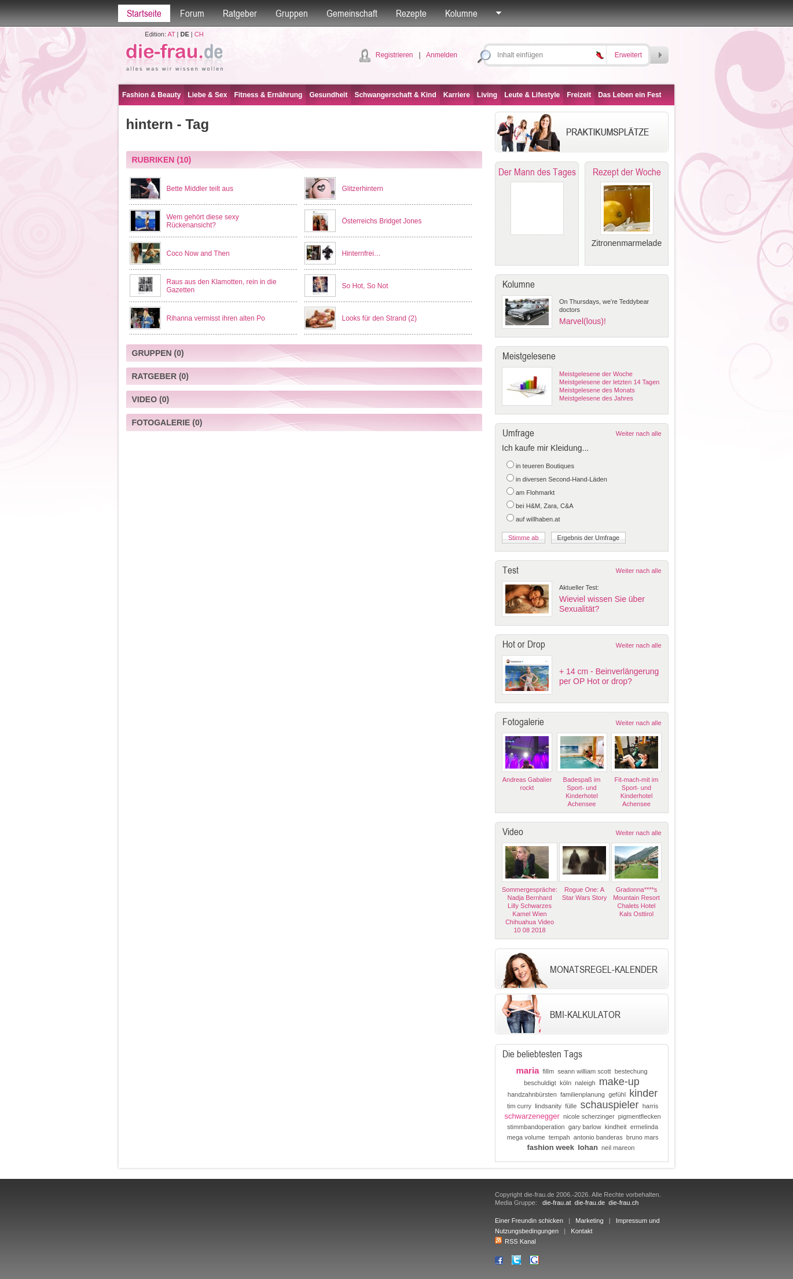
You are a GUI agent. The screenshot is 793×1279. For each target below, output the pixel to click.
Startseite (144, 13)
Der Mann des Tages (537, 172)
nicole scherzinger (589, 1116)
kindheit (616, 1126)
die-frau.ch (623, 1202)
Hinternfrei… (361, 253)
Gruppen (292, 13)
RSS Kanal (515, 1241)
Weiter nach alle (639, 433)
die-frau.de (590, 1202)
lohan (588, 1147)
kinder (643, 1093)
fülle (571, 1105)
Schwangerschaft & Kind (395, 95)
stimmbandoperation (536, 1126)
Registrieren (394, 55)
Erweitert (628, 55)
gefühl (617, 1094)
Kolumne (461, 13)
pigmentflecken (639, 1116)
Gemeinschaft (351, 13)
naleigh (585, 1082)
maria (527, 1070)
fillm (549, 1071)
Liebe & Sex (207, 95)
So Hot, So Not (365, 286)
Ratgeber (240, 13)
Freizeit (579, 95)
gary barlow (584, 1126)
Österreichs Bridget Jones (381, 221)
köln (565, 1082)
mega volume (526, 1137)
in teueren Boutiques (545, 465)
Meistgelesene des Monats (597, 390)
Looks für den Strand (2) (379, 318)
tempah (559, 1137)
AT (171, 34)
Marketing (589, 1220)
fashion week (550, 1147)
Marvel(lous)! (582, 321)
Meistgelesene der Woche (596, 373)
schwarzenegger (531, 1116)
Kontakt (581, 1230)
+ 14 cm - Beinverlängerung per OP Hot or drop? (609, 676)
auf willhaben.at (538, 519)
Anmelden (441, 55)
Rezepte (411, 13)
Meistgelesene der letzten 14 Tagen (609, 381)
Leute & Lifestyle (532, 95)
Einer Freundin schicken (529, 1220)
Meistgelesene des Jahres (596, 398)
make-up (619, 1081)
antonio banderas (598, 1137)
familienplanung (582, 1094)
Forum (192, 13)
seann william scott (584, 1071)
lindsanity (548, 1105)
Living (487, 95)
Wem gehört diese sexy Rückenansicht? (203, 221)
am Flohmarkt (535, 492)
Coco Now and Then (198, 253)
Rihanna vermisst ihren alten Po (216, 318)
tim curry (519, 1105)
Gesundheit (328, 95)
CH (199, 34)
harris (651, 1105)
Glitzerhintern (362, 189)
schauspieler (609, 1105)
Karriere (456, 95)
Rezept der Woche (627, 172)
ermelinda (644, 1126)
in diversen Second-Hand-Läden (561, 479)
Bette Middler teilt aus (200, 189)
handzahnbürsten (532, 1094)
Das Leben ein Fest (629, 95)
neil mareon (617, 1147)
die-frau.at (556, 1202)
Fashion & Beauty (151, 95)
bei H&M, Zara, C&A (545, 505)
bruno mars (642, 1137)
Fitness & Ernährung (268, 95)
